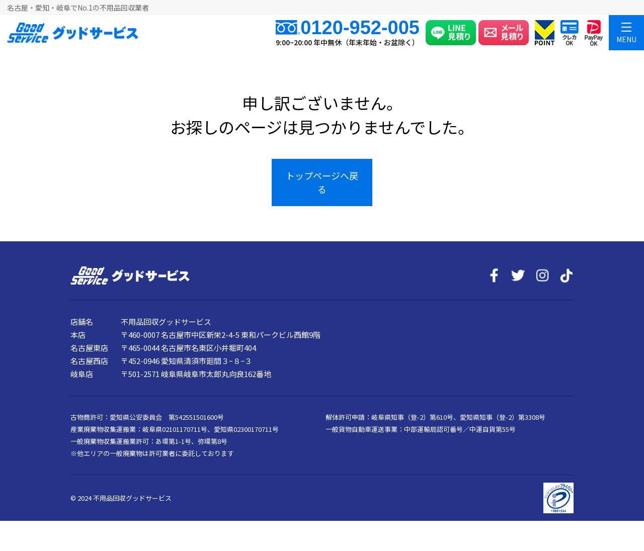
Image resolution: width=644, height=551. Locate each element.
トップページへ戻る (322, 182)
